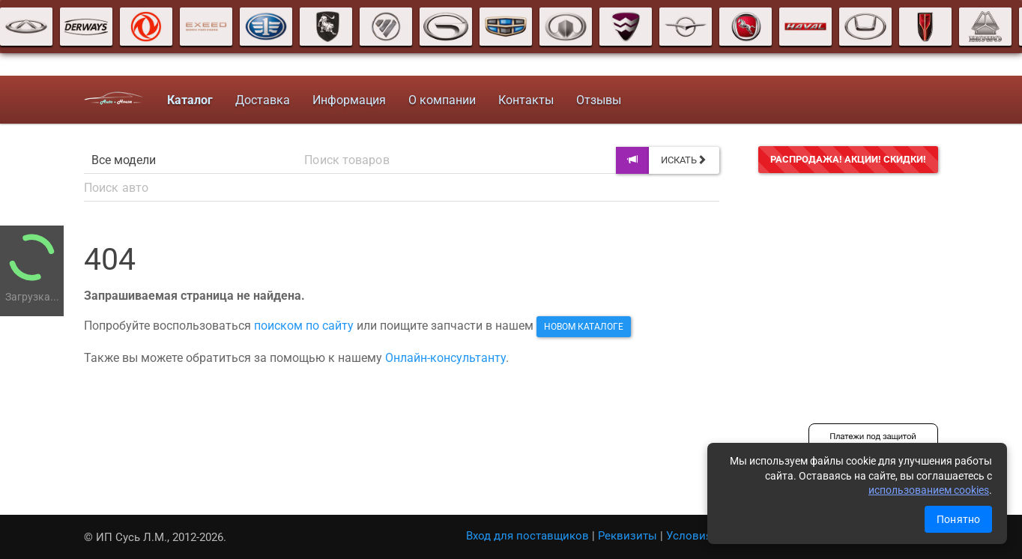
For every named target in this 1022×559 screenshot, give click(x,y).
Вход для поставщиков (527, 536)
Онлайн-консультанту (445, 358)
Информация (349, 100)
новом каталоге (583, 326)
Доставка (262, 100)
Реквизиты (627, 536)
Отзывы (598, 100)
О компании (442, 100)
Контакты (526, 100)
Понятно (958, 519)
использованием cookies (928, 490)
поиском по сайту (304, 325)
